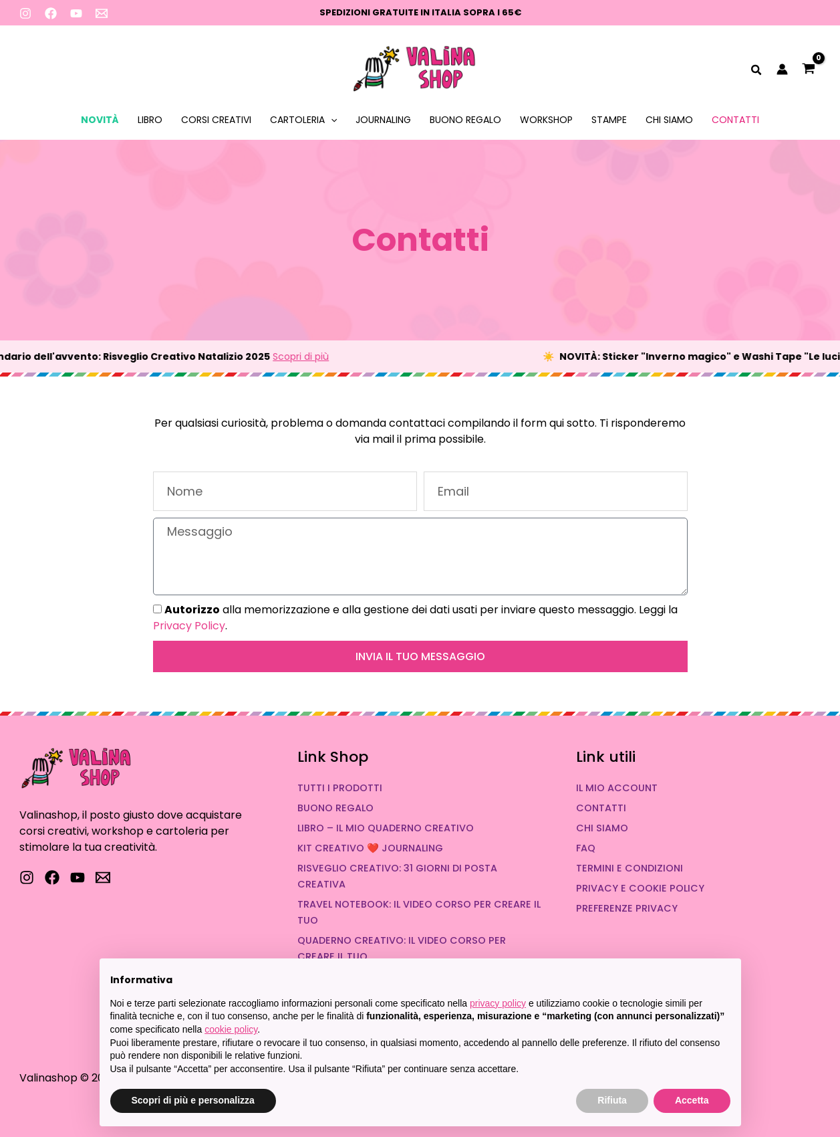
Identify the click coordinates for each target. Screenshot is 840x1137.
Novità (100, 119)
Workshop (546, 119)
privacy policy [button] (498, 1003)
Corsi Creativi (216, 119)
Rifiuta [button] (612, 1100)
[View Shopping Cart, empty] (809, 70)
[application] (331, 119)
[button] (756, 72)
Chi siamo (669, 119)
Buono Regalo (465, 119)
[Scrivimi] (102, 13)
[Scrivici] (103, 877)
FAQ (585, 848)
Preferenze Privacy (627, 908)
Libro (150, 119)
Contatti (735, 119)
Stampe (609, 119)
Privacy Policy (189, 625)
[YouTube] (76, 13)
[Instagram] (25, 13)
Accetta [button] (692, 1100)
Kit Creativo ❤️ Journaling (370, 848)
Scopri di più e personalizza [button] (193, 1100)
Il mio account (617, 788)
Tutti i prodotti (339, 788)
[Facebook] (51, 13)
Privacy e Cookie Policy (640, 888)
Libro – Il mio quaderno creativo (385, 828)
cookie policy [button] (230, 1029)
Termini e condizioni (629, 868)
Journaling (383, 119)
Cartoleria (303, 119)
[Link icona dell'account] (782, 69)
